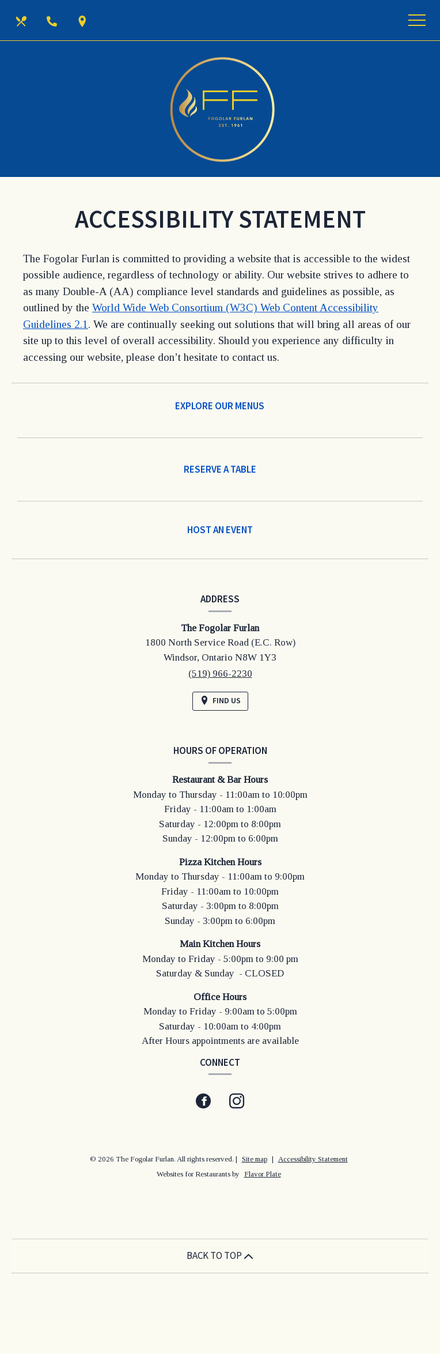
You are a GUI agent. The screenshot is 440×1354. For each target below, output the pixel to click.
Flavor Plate (262, 1174)
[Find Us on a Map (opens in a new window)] (83, 20)
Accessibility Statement (313, 1159)
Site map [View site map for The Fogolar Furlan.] (254, 1159)
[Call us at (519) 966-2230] (53, 20)
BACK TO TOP (220, 1255)
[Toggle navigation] (417, 20)
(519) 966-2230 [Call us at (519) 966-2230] (220, 673)
